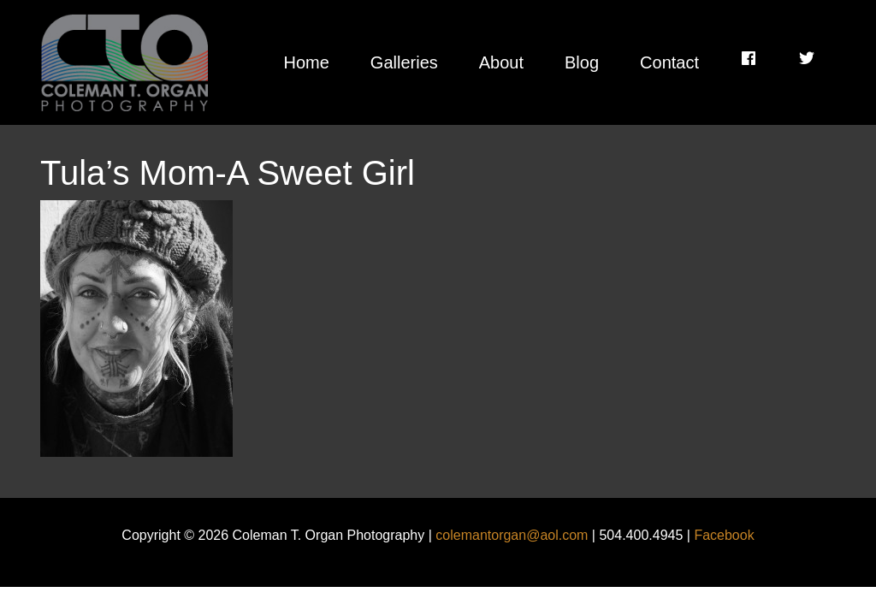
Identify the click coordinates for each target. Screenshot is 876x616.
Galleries (404, 62)
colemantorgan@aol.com (511, 535)
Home (305, 62)
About (501, 62)
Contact (669, 62)
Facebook (724, 535)
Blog (582, 62)
